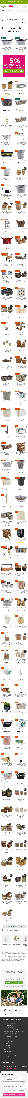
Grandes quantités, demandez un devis (14, 1031)
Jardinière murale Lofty (7, 573)
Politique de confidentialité (11, 1033)
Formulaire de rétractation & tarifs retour (14, 1027)
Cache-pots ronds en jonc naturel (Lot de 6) (21, 867)
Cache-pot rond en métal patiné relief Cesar (21, 161)
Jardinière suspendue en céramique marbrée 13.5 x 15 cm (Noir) (21, 764)
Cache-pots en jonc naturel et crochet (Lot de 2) (7, 316)
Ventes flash (7, 1045)
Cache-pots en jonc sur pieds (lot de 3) (7, 349)
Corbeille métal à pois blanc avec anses (7, 608)
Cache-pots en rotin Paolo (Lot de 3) (21, 798)
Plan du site (7, 1058)
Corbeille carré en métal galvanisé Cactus (20, 730)
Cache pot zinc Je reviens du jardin (6, 177)
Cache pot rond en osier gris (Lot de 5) (21, 384)
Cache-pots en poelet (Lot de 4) (6, 816)
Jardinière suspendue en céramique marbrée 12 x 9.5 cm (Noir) (21, 695)
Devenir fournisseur (9, 1057)
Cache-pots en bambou (21, 816)
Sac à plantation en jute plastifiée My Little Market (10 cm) (7, 643)
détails (5, 1076)
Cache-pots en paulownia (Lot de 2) (21, 212)
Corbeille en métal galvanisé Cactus (21, 401)
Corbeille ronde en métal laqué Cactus (7, 677)
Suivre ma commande (9, 1023)
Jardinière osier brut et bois (7, 453)
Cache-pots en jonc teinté (7, 884)
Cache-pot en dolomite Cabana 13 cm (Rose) (21, 591)
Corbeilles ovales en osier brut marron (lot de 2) (7, 367)
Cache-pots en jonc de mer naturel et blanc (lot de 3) (7, 212)
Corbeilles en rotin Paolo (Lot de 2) (21, 263)
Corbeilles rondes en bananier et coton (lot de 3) (7, 868)
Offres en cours (8, 1043)
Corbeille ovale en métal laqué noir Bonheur (6, 730)
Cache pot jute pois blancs (7, 418)
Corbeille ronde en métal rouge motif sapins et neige (7, 247)
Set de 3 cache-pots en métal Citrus (7, 160)
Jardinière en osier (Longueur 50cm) (21, 108)
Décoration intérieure (13, 19)
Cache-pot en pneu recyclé (21, 487)
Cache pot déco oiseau (7, 435)
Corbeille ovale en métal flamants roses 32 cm (20, 713)
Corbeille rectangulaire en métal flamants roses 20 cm (7, 782)
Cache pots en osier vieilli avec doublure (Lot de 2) (21, 367)
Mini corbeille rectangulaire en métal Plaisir (21, 92)
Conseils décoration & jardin (11, 1055)
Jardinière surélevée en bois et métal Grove (21, 143)
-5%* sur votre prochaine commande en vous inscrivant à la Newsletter (14, 972)
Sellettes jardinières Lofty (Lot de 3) (7, 556)
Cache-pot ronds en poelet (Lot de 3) (21, 246)
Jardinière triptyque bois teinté (7, 229)
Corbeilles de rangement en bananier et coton (6, 833)
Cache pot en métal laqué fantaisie (7, 625)
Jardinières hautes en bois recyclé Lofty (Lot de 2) (7, 264)
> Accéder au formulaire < (10, 1068)
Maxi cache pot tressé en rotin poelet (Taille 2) (6, 540)
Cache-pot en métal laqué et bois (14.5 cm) (7, 487)
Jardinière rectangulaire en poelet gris (7, 384)
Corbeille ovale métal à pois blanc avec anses (7, 470)
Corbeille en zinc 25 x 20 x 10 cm (6, 143)
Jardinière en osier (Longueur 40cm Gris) (21, 126)
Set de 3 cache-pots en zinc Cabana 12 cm (21, 556)
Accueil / (3, 19)
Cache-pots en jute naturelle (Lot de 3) (21, 643)
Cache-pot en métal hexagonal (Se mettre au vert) (21, 747)
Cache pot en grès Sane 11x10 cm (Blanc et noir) (20, 298)
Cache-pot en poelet (21, 349)
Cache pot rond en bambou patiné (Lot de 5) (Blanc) (21, 316)
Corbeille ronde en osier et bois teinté (21, 504)
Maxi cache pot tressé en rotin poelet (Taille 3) (21, 453)
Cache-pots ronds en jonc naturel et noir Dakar (20, 833)
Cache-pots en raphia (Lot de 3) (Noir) (6, 798)
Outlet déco (7, 1047)
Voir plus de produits (15, 926)
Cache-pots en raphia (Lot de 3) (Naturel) (6, 901)
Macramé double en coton (21, 677)
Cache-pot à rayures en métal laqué (21, 470)
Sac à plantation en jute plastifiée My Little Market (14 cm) (7, 661)
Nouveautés (7, 1049)
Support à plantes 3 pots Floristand (7, 504)
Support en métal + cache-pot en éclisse (7, 332)
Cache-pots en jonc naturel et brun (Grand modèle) (21, 178)
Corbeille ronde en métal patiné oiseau (21, 195)
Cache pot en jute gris (7, 400)
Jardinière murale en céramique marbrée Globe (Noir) (6, 713)
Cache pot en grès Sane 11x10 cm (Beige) (21, 522)
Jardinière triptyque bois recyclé (21, 332)
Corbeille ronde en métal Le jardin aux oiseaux (21, 48)
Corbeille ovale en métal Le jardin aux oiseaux (7, 48)
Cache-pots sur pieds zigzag (6, 281)
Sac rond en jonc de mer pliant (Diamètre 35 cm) (20, 626)
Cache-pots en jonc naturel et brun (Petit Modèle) (20, 609)
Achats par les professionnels (11, 1029)
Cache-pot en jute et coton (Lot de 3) (21, 850)
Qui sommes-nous (9, 1041)
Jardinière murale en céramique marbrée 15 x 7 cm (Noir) (21, 540)
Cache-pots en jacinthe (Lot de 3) (7, 850)
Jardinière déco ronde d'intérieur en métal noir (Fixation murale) (7, 195)
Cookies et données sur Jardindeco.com (10, 1073)
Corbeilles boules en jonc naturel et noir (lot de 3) (21, 885)
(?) (13, 1079)
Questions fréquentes (9, 1025)
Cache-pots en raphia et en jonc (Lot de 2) (20, 281)
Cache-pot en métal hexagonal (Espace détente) (7, 764)
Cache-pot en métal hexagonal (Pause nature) (7, 695)
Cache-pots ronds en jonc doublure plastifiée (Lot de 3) (6, 92)
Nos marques (7, 1051)
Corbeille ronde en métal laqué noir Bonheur (21, 782)
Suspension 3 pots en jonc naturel (6, 126)
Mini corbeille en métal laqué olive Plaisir (21, 435)
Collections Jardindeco (10, 1053)
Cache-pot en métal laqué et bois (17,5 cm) (21, 418)
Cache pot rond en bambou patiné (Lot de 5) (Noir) (7, 298)
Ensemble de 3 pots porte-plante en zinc (7, 591)
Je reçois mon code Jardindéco (14, 982)
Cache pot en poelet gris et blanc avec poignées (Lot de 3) (21, 902)
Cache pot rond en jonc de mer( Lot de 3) (7, 522)
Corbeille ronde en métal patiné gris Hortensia (7, 109)
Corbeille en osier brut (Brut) (21, 229)
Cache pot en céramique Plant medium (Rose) (7, 747)
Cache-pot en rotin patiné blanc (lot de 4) (21, 660)
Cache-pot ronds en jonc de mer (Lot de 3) (21, 573)
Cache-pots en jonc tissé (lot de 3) (7, 919)
